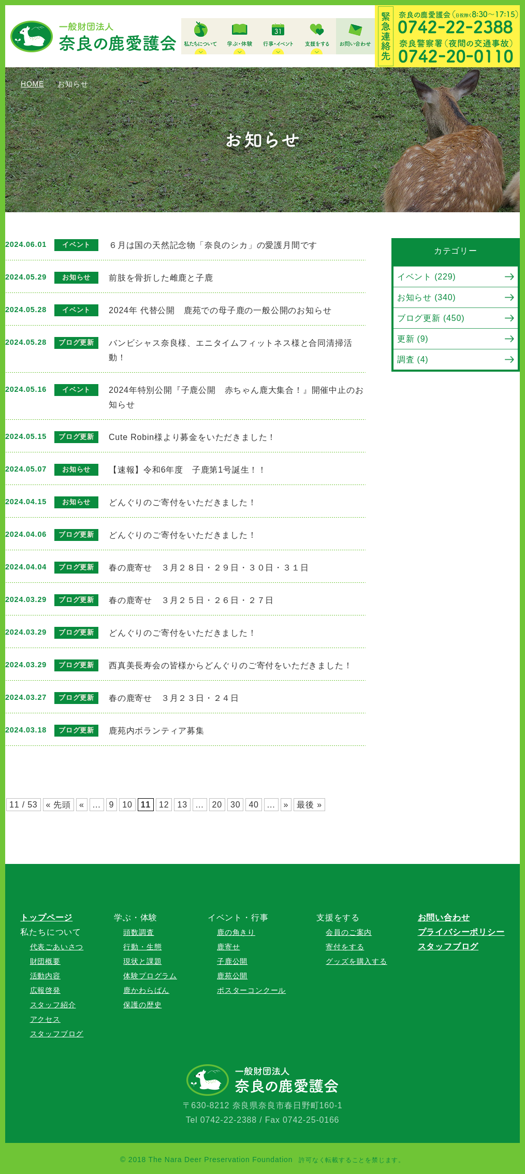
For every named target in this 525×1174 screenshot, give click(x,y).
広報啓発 (45, 990)
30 (235, 804)
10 (127, 804)
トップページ (46, 917)
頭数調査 (138, 932)
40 (253, 804)
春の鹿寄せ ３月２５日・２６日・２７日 (191, 600)
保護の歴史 (142, 1005)
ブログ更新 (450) (431, 318)
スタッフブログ (57, 1034)
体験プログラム (150, 976)
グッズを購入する (356, 961)
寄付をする (345, 947)
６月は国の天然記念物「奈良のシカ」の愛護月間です (213, 245)
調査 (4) (413, 359)
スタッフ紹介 (53, 1005)
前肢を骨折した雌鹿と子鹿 (161, 277)
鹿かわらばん (146, 990)
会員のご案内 (349, 932)
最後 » (309, 804)
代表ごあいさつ (57, 947)
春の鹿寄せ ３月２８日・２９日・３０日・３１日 (209, 567)
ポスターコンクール (251, 990)
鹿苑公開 (232, 976)
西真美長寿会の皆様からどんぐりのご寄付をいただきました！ (230, 665)
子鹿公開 (232, 961)
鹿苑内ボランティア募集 (157, 730)
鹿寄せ (228, 947)
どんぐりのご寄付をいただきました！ (183, 502)
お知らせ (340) (426, 297)
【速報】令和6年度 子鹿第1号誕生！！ (188, 469)
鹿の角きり (236, 932)
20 (217, 804)
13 (182, 804)
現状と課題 (142, 961)
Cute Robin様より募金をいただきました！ (192, 437)
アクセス (45, 1019)
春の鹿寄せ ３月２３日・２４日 (174, 698)
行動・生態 (142, 947)
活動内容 (45, 976)
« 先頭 (58, 804)
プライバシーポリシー (461, 932)
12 (164, 804)
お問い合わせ (444, 917)
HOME (32, 84)
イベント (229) (426, 276)
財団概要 (45, 961)
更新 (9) (413, 338)
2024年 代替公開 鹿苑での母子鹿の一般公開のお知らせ (220, 310)
